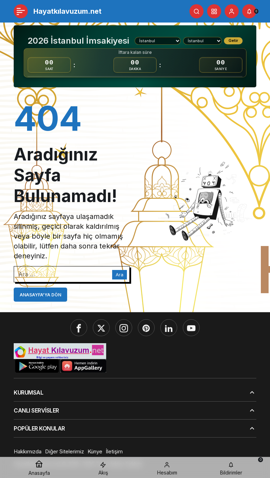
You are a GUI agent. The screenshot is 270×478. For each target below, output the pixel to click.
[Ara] (196, 11)
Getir (233, 40)
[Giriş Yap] (232, 11)
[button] (214, 11)
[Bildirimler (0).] (249, 11)
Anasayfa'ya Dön (40, 294)
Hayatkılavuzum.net (67, 11)
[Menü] (21, 11)
